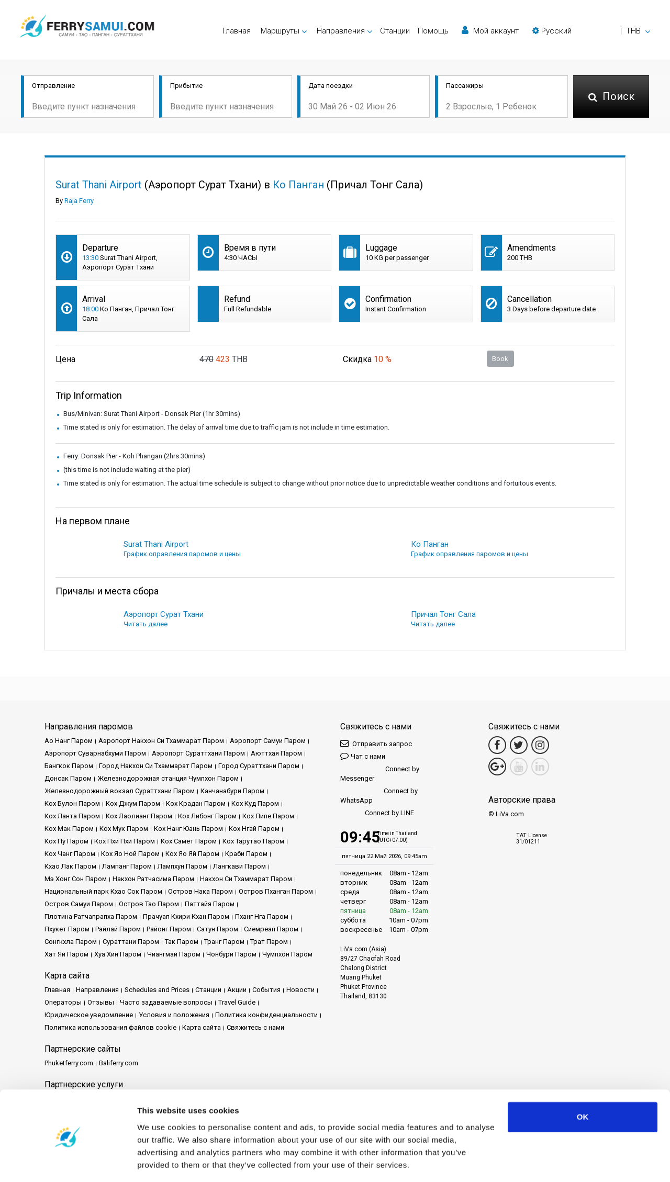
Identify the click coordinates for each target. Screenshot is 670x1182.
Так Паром (181, 941)
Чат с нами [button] (362, 755)
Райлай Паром (118, 929)
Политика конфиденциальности (266, 1015)
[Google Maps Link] (497, 766)
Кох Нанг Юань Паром (188, 828)
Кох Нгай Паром (254, 828)
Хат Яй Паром (66, 954)
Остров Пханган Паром (276, 891)
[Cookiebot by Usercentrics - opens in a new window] (68, 1161)
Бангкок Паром (68, 766)
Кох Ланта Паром (72, 816)
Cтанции (395, 31)
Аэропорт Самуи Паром (268, 741)
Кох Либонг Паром (207, 816)
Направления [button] (341, 31)
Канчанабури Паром (232, 791)
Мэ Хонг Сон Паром (75, 879)
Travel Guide (236, 1002)
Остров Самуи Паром (78, 904)
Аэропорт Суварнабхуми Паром (95, 753)
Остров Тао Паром (149, 904)
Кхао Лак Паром (70, 866)
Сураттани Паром (131, 941)
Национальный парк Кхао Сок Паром (103, 891)
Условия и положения (174, 1015)
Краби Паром (246, 854)
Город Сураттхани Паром (258, 766)
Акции (237, 990)
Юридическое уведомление (88, 1015)
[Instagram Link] (540, 745)
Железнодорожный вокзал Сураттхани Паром (119, 791)
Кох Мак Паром (69, 828)
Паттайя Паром (209, 904)
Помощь (433, 31)
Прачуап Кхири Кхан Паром (186, 916)
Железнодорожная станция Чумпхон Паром (168, 778)
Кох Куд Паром (255, 803)
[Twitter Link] (519, 745)
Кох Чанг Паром (69, 854)
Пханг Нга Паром (261, 916)
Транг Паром (224, 941)
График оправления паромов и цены (182, 554)
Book (500, 359)
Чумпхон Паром (287, 954)
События (266, 990)
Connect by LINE (377, 813)
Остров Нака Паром (200, 891)
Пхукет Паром (67, 929)
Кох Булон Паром (72, 803)
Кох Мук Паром (123, 828)
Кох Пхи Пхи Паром (124, 841)
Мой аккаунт (490, 31)
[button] (591, 31)
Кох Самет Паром (189, 841)
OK (583, 1084)
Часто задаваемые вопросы (166, 1002)
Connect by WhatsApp (379, 795)
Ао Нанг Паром (68, 741)
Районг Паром (169, 929)
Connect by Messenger (379, 773)
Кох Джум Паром (133, 803)
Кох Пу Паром (66, 841)
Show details (161, 1161)
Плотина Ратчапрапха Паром (90, 916)
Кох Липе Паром (268, 816)
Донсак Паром (68, 778)
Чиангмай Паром (173, 954)
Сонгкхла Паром (70, 941)
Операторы (63, 1002)
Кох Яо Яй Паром (192, 854)
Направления (97, 990)
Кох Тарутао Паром (253, 841)
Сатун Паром (217, 929)
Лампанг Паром (127, 866)
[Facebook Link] (497, 745)
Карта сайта (201, 1027)
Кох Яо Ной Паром (130, 854)
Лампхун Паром (182, 866)
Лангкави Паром (239, 866)
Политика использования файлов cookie (110, 1027)
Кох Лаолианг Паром (139, 816)
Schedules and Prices (157, 990)
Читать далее (146, 624)
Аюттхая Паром (276, 753)
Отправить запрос (376, 743)
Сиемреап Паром (271, 929)
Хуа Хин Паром (117, 954)
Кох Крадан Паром (196, 803)
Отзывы (100, 1002)
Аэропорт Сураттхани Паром (198, 753)
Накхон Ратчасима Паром (153, 879)
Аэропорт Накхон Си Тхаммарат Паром (161, 741)
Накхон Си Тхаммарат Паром (246, 879)
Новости (300, 990)
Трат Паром (269, 941)
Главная (236, 31)
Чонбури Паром (231, 954)
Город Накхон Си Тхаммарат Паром (156, 766)
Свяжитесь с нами (255, 1027)
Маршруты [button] (280, 31)
